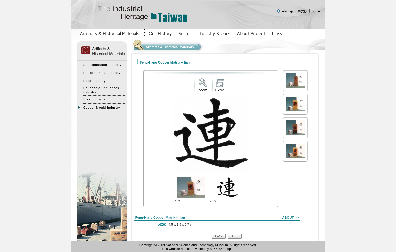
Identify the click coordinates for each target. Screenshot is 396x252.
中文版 (302, 11)
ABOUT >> (290, 217)
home (316, 11)
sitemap (287, 11)
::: (273, 11)
